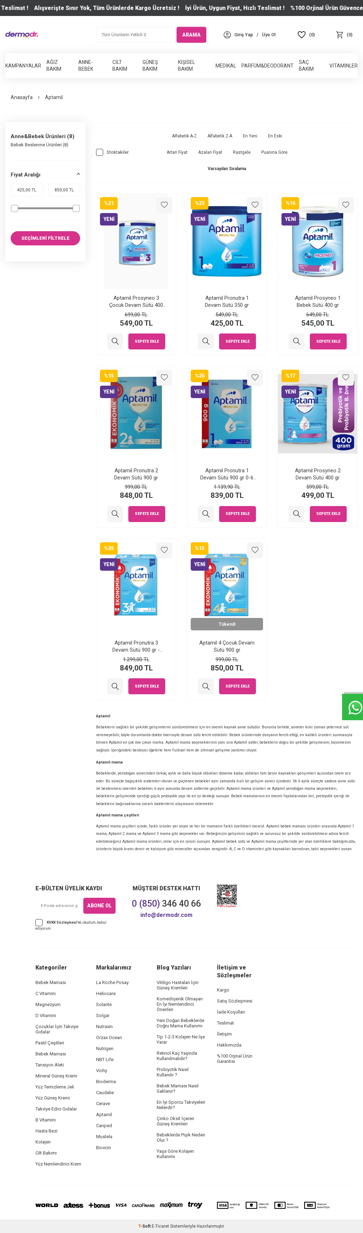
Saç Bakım (306, 65)
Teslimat (225, 1023)
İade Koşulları (231, 1012)
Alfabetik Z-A (219, 136)
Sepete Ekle (147, 341)
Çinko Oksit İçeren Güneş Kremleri (175, 1121)
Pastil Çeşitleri (49, 1042)
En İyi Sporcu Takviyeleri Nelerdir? (181, 1104)
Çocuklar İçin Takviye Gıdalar (56, 1029)
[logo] (21, 34)
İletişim (224, 1034)
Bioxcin (103, 1147)
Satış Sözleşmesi (234, 1001)
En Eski (275, 136)
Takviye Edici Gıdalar (56, 1109)
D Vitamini (45, 1015)
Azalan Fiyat (210, 152)
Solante (104, 1004)
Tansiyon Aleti (49, 1065)
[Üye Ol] (268, 35)
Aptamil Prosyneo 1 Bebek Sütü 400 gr (318, 301)
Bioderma (106, 1081)
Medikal (226, 66)
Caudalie (105, 1092)
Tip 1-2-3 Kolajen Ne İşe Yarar (181, 1039)
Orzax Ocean (109, 1037)
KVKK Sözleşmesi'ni (64, 922)
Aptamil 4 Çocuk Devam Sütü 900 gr (227, 646)
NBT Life (104, 1059)
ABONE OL (99, 905)
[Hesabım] (243, 35)
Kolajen (43, 1142)
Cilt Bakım (119, 65)
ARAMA (191, 34)
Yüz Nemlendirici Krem (58, 1164)
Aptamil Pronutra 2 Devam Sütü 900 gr (136, 474)
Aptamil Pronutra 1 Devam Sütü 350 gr (227, 301)
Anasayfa (22, 97)
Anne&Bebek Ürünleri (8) (42, 136)
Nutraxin (104, 1026)
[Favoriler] (306, 35)
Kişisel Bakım (186, 65)
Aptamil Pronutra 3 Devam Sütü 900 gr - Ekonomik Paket (136, 646)
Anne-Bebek (85, 65)
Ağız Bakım (53, 65)
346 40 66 (166, 903)
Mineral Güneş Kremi (56, 1076)
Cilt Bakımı (46, 1153)
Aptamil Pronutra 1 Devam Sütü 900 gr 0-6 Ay (226, 474)
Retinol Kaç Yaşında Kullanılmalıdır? (177, 1055)
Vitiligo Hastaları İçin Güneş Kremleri (178, 985)
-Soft (145, 1226)
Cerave (103, 1103)
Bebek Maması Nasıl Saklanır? (178, 1088)
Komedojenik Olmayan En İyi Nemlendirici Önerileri (180, 1004)
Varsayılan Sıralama (227, 168)
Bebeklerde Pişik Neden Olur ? (181, 1137)
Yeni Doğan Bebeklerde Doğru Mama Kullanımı (180, 1023)
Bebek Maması (50, 982)
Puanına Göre (274, 152)
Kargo (223, 990)
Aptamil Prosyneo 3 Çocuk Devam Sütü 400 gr (136, 302)
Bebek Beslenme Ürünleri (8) (39, 144)
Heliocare (106, 993)
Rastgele (242, 152)
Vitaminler (343, 66)
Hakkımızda (229, 1045)
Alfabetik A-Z (184, 136)
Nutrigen (104, 1048)
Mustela (104, 1136)
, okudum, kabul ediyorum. (70, 924)
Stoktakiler (112, 152)
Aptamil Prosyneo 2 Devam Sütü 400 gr (318, 474)
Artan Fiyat (177, 152)
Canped (104, 1125)
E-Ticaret (160, 1226)
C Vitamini (45, 993)
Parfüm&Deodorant (267, 66)
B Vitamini (45, 1120)
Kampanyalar (23, 66)
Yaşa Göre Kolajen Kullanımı (175, 1153)
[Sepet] (344, 35)
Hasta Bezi (46, 1131)
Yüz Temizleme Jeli (54, 1087)
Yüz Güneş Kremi (52, 1098)
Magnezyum (48, 1004)
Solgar (103, 1015)
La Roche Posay (112, 982)
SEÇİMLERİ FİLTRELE (45, 238)
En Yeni (250, 136)
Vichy (101, 1070)
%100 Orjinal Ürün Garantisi (234, 1058)
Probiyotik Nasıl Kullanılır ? (173, 1072)
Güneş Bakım (150, 65)
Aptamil (104, 1114)
